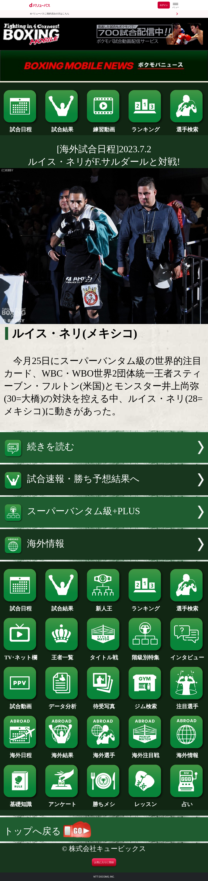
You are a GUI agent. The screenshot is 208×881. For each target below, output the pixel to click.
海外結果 (62, 752)
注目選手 (187, 703)
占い (187, 801)
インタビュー (187, 655)
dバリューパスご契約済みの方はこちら (49, 13)
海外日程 (21, 752)
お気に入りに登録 (104, 862)
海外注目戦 (146, 752)
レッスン (146, 801)
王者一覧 (62, 655)
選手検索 (187, 127)
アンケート (62, 801)
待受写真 (104, 703)
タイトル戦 (104, 655)
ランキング (146, 127)
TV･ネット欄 (21, 655)
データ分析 (62, 703)
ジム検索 (146, 703)
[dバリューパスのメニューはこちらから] (175, 5)
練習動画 (104, 127)
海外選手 (104, 752)
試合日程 (21, 127)
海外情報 (187, 752)
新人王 (104, 606)
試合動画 (21, 703)
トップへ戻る (47, 831)
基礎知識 (21, 801)
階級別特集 (146, 655)
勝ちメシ (104, 801)
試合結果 (62, 127)
